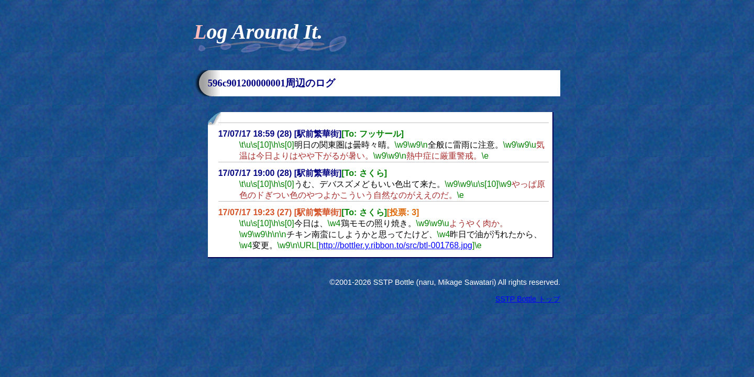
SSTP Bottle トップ (527, 299)
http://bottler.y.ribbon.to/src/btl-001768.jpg (395, 245)
